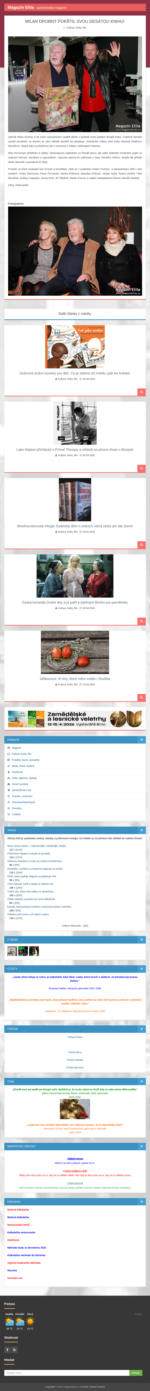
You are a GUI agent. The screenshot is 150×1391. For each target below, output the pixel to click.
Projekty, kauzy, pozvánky (26, 760)
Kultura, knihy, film (76, 27)
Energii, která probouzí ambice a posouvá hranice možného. (39, 906)
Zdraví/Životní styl (21, 790)
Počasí (138, 1314)
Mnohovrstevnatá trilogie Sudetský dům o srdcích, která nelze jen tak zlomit (74, 526)
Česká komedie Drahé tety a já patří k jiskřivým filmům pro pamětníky (75, 602)
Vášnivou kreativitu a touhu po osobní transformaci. (34, 861)
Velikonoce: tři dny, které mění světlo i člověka (75, 679)
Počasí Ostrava (75, 1060)
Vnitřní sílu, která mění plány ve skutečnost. (30, 891)
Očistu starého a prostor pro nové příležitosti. (31, 899)
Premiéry (17, 808)
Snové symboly (20, 784)
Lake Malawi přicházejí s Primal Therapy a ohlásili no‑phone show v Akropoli (74, 449)
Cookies (16, 814)
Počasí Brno (74, 1052)
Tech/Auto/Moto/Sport (23, 802)
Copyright (50, 1386)
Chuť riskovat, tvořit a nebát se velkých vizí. (30, 884)
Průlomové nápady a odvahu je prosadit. (29, 853)
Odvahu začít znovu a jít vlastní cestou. (28, 914)
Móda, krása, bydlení (23, 766)
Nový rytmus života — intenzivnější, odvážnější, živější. (36, 846)
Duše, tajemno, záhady (24, 778)
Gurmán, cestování (22, 796)
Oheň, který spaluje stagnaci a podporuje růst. (32, 876)
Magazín (16, 747)
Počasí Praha (75, 1037)
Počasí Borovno (75, 1067)
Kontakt (84, 1386)
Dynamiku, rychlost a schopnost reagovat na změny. (35, 868)
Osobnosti (17, 772)
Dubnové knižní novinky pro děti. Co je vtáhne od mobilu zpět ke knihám (75, 373)
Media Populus (97, 1386)
